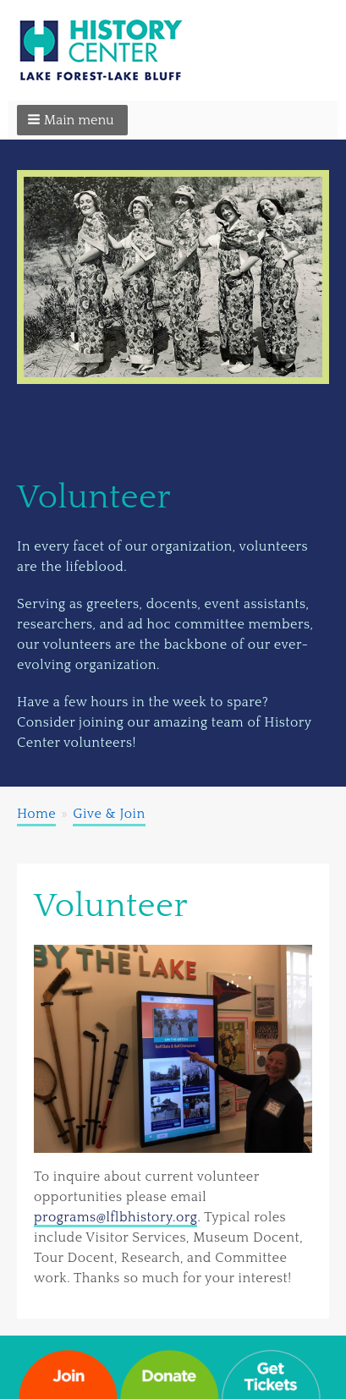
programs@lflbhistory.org (115, 1217)
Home (36, 813)
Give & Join (109, 813)
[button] (72, 120)
